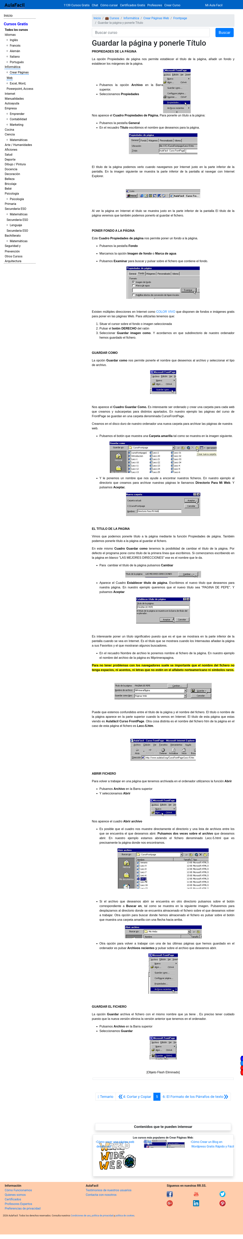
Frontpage (180, 18)
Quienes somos (15, 1195)
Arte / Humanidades (18, 145)
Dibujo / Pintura (15, 164)
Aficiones (11, 149)
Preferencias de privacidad (23, 1208)
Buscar (224, 32)
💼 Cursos (112, 18)
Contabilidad (18, 119)
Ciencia (10, 134)
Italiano (15, 56)
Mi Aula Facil (213, 5)
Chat (95, 5)
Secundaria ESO (15, 209)
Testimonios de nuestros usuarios (109, 1190)
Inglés (14, 40)
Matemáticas (19, 140)
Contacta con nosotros (101, 1195)
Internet (10, 93)
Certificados (13, 1199)
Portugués (17, 62)
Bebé (8, 188)
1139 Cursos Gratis (77, 5)
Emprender (17, 114)
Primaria (10, 204)
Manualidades (14, 98)
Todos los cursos (16, 30)
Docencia (11, 169)
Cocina (9, 129)
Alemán (15, 51)
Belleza (9, 179)
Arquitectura (13, 261)
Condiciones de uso (81, 1215)
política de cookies (124, 1215)
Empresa (11, 108)
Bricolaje (11, 184)
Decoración (12, 174)
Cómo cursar (109, 5)
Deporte (10, 159)
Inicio (8, 15)
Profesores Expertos (18, 1204)
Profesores (154, 5)
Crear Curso (172, 5)
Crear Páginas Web (156, 18)
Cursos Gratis (16, 24)
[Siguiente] (195, 1097)
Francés (15, 45)
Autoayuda (12, 103)
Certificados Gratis (132, 5)
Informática (12, 67)
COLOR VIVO (165, 311)
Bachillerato (13, 235)
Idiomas (10, 35)
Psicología (12, 193)
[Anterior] (135, 1097)
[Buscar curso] (151, 32)
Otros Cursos (13, 256)
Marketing (16, 125)
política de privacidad (102, 1215)
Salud (8, 154)
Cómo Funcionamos (18, 1190)
